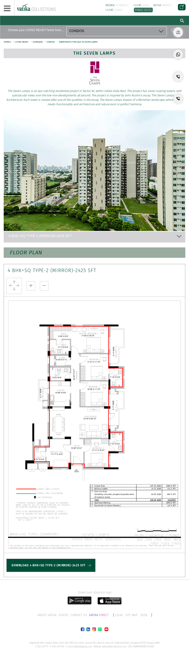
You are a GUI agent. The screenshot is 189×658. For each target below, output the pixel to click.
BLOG (144, 615)
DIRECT (99, 615)
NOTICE (143, 10)
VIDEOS (64, 615)
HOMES (7, 42)
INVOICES (162, 5)
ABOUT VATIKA (47, 615)
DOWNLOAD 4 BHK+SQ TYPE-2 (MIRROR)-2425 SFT (48, 565)
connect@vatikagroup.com (80, 646)
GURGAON (37, 42)
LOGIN (141, 5)
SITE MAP (131, 615)
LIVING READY (21, 42)
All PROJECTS (117, 5)
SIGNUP (114, 10)
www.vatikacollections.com (114, 646)
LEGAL (119, 615)
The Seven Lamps (95, 53)
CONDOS (50, 42)
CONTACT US (79, 615)
